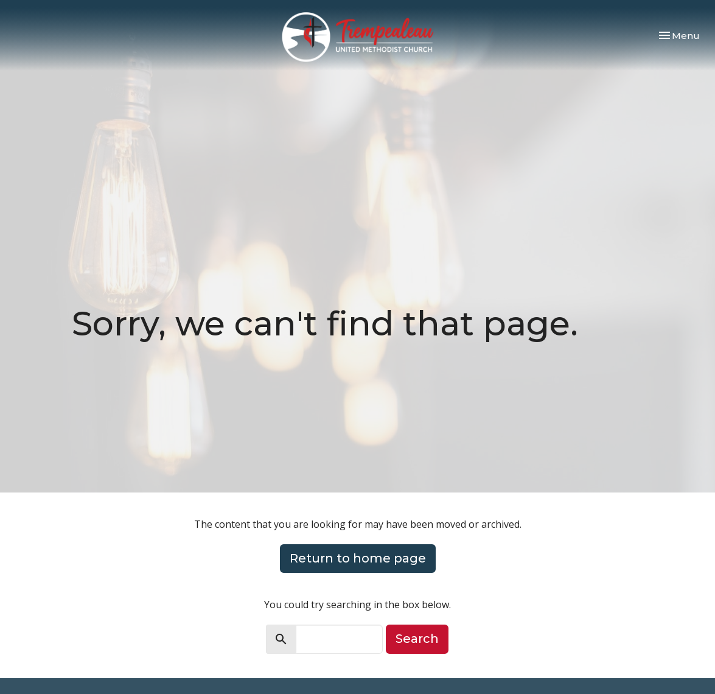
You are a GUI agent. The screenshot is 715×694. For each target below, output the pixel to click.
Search (417, 638)
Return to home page (358, 558)
